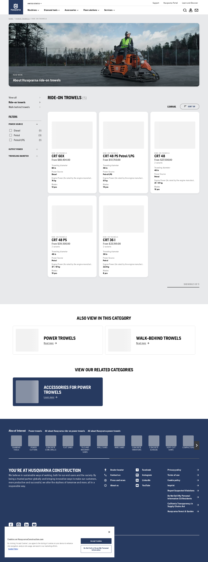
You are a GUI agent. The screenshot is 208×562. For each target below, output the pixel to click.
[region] (59, 541)
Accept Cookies (96, 541)
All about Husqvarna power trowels (104, 431)
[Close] (109, 532)
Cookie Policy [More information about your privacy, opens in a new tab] (13, 549)
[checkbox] (14, 130)
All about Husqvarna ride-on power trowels (65, 431)
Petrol (17, 135)
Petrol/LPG (19, 140)
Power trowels (35, 431)
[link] (16, 7)
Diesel (17, 130)
